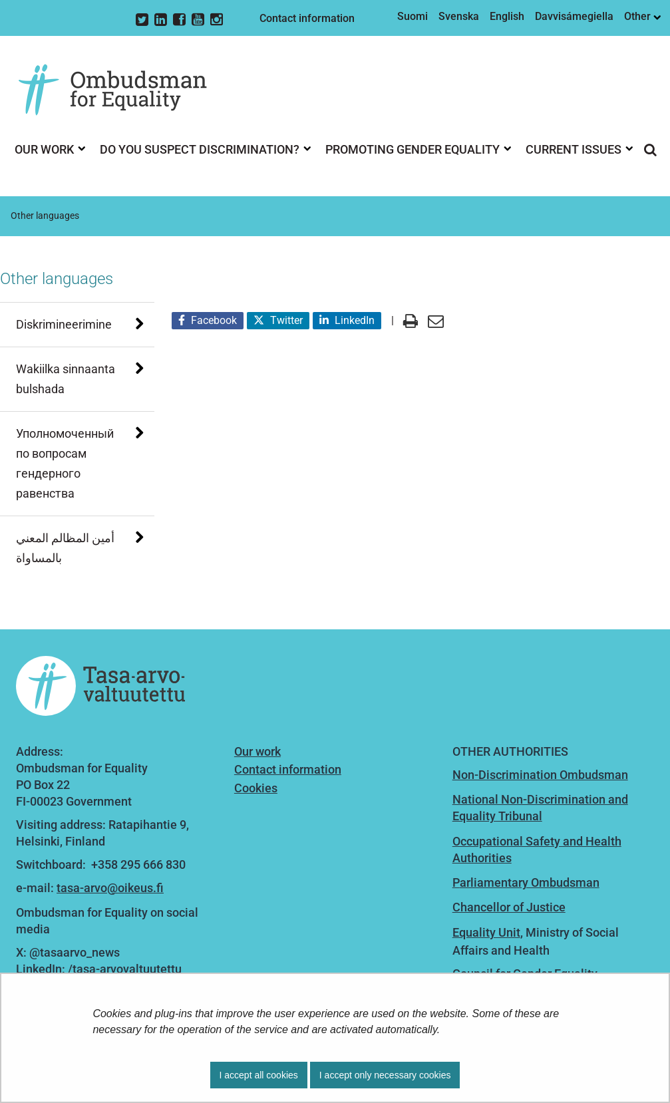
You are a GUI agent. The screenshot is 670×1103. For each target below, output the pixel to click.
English (507, 16)
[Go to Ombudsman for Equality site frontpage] (122, 90)
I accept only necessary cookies (385, 1075)
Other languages (56, 278)
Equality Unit (486, 932)
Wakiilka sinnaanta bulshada (65, 379)
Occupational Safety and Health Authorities (536, 849)
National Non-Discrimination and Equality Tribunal (540, 807)
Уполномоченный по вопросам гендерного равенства (65, 463)
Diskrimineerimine (64, 324)
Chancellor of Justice (509, 907)
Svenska (458, 16)
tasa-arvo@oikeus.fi (110, 888)
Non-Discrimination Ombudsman (540, 775)
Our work (257, 751)
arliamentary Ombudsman (529, 882)
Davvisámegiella (574, 16)
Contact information (307, 18)
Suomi (412, 16)
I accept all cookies (259, 1075)
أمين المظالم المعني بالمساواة (65, 548)
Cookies (255, 788)
